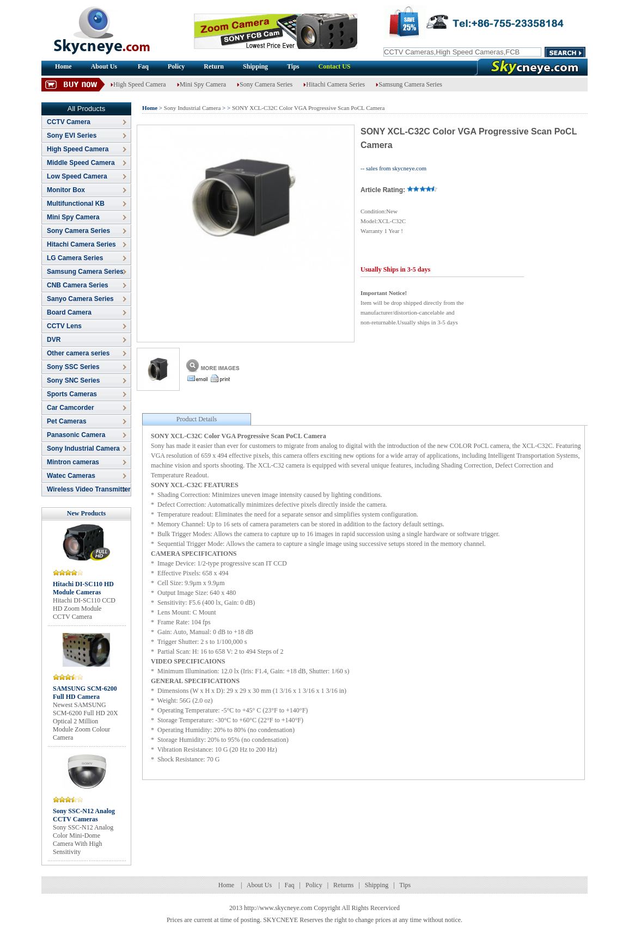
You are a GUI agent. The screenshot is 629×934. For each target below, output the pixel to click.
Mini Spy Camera (201, 84)
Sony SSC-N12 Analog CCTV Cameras (84, 815)
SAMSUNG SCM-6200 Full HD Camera (85, 693)
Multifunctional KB (76, 203)
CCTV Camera (68, 122)
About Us (105, 66)
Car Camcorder (70, 407)
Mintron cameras (73, 462)
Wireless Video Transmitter (89, 489)
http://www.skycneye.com (278, 908)
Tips (293, 66)
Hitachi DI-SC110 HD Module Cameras (83, 588)
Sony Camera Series (264, 84)
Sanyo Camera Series (80, 299)
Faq (143, 66)
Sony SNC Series (73, 380)
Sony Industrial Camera (83, 448)
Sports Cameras (72, 394)
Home (63, 66)
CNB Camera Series (77, 285)
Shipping (255, 66)
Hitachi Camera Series (334, 84)
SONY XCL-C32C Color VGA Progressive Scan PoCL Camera (308, 108)
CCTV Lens (64, 326)
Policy (176, 66)
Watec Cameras (71, 476)
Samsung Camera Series (409, 84)
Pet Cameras (67, 421)
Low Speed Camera (77, 176)
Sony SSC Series (73, 367)
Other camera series (78, 353)
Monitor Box (66, 190)
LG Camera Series (75, 258)
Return (214, 66)
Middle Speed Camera (81, 163)
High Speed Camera (138, 84)
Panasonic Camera (76, 435)
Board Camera (69, 312)
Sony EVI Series (71, 135)
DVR (53, 339)
